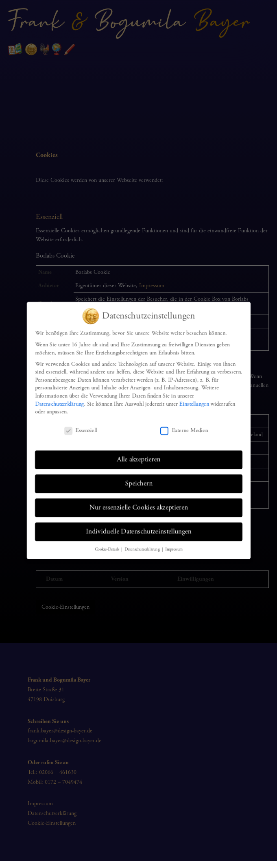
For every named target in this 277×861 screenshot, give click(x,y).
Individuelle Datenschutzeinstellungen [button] (138, 532)
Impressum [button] (174, 550)
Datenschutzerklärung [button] (142, 550)
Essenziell (79, 431)
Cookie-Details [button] (107, 550)
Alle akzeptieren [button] (138, 459)
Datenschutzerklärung (58, 403)
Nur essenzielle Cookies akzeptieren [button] (138, 507)
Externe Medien (184, 431)
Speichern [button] (138, 483)
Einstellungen (194, 403)
